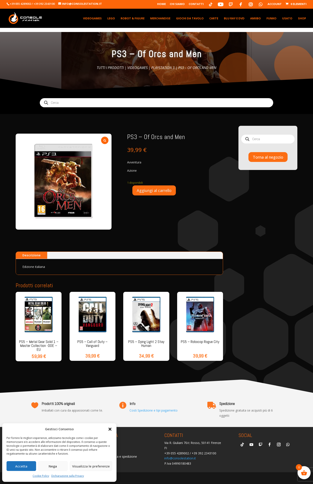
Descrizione (31, 255)
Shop (302, 18)
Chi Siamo (177, 4)
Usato (287, 18)
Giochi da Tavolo (190, 18)
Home (161, 4)
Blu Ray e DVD (234, 18)
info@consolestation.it (180, 458)
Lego (111, 18)
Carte (213, 18)
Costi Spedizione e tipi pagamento (154, 410)
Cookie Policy (41, 476)
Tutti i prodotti (110, 67)
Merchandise (160, 18)
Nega (53, 466)
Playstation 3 (163, 67)
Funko (271, 18)
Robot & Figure (133, 18)
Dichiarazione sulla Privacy (67, 476)
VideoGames (92, 18)
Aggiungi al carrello (154, 190)
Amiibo (255, 18)
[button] (110, 429)
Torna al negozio (268, 157)
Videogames (137, 67)
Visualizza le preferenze (91, 466)
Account (275, 4)
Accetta (21, 466)
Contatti (196, 4)
